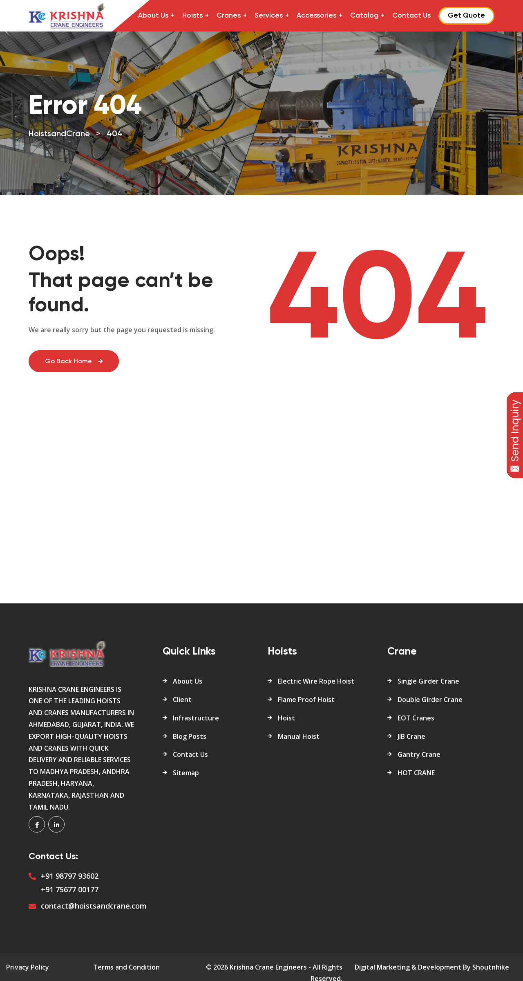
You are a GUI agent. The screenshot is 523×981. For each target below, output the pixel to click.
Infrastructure (196, 717)
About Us (153, 15)
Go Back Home (74, 361)
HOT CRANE (416, 772)
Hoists (192, 15)
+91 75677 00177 (69, 889)
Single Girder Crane (428, 681)
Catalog (364, 15)
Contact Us (411, 15)
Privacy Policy (27, 967)
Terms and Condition (126, 967)
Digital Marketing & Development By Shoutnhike (432, 967)
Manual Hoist (299, 736)
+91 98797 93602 (69, 876)
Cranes (229, 15)
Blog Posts (189, 736)
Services (269, 15)
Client (182, 699)
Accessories (316, 15)
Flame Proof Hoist (306, 699)
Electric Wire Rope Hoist (316, 681)
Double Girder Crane (430, 699)
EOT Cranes (416, 717)
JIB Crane (411, 736)
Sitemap (186, 772)
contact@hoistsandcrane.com (94, 906)
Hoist (286, 717)
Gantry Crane (419, 754)
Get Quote (466, 15)
